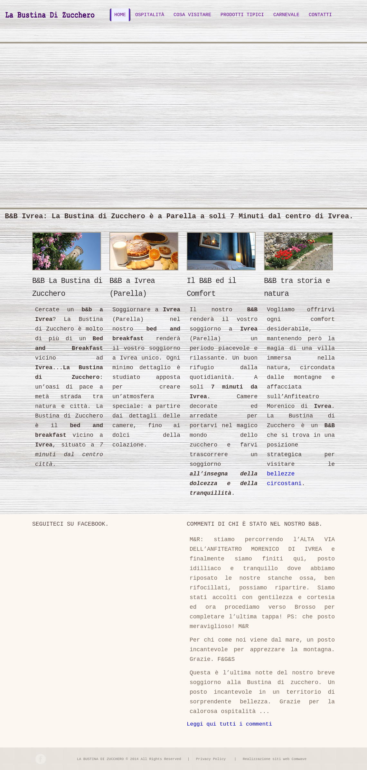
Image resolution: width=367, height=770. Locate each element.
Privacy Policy (211, 759)
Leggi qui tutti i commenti (229, 724)
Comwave (299, 759)
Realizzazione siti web (266, 759)
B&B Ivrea (50, 13)
